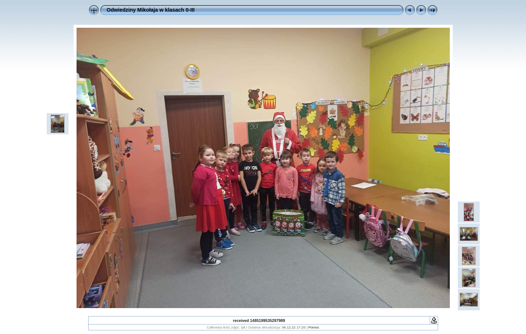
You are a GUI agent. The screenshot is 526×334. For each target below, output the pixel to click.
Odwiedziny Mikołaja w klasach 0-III (151, 10)
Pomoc (313, 327)
